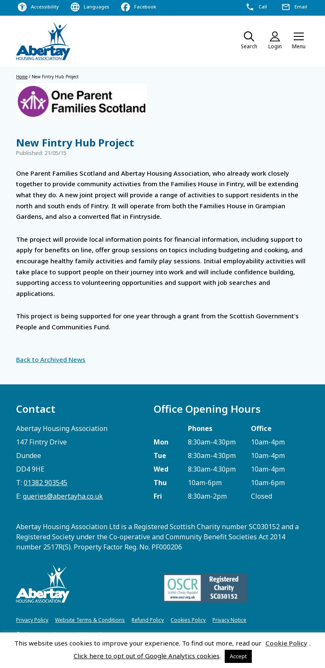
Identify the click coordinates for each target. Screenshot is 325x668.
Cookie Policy (286, 643)
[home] (43, 41)
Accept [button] (238, 656)
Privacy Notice (229, 620)
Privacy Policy (32, 620)
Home (22, 77)
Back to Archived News (50, 359)
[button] (299, 41)
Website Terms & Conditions (90, 620)
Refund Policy (148, 620)
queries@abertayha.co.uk (63, 496)
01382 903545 (45, 482)
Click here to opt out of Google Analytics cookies (147, 655)
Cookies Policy (188, 620)
